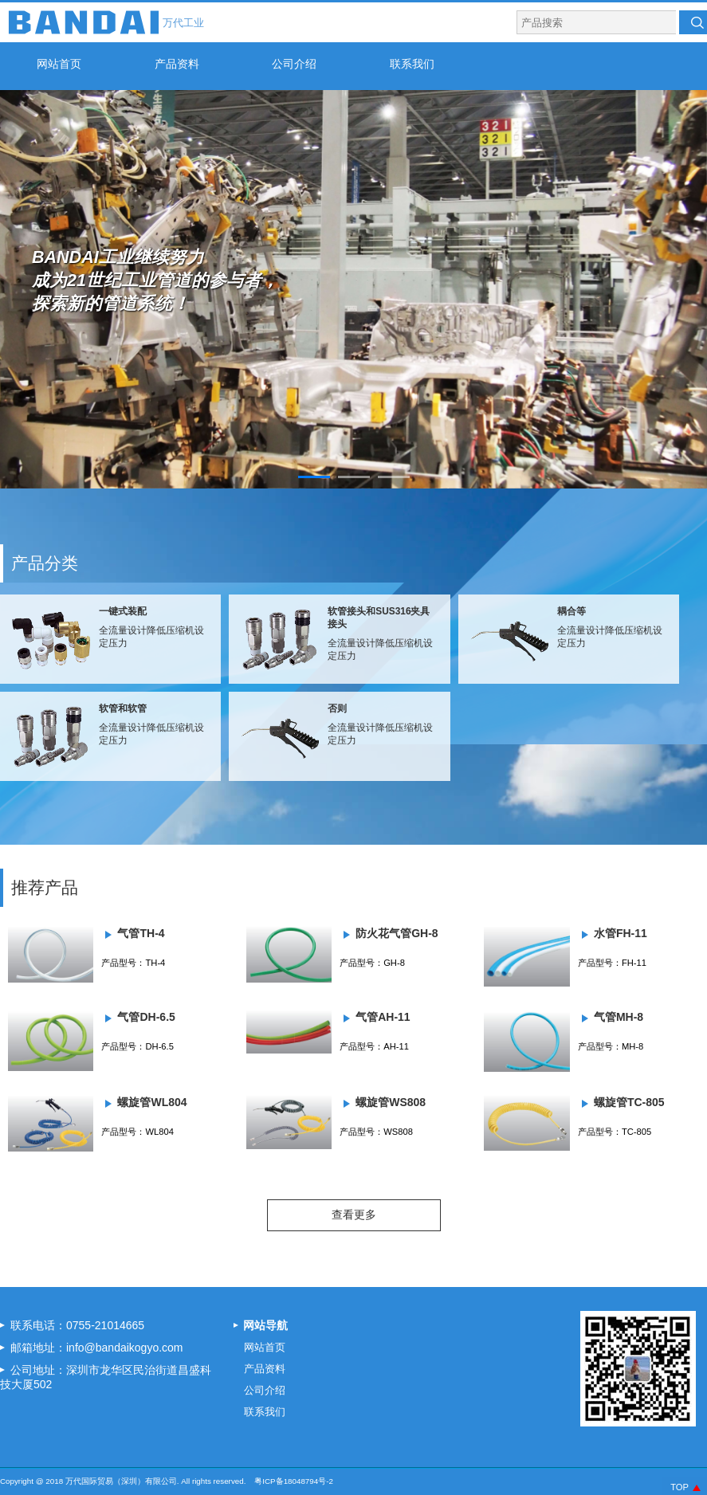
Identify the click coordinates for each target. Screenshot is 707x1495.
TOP (679, 1487)
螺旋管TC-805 (629, 1102)
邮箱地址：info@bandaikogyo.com (96, 1347)
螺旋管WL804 (152, 1102)
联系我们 (412, 63)
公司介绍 (294, 63)
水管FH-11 (620, 933)
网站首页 (59, 63)
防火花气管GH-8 (396, 933)
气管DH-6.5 (146, 1016)
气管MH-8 (618, 1016)
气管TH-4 (140, 933)
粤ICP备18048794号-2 (293, 1481)
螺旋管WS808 (390, 1102)
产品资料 (177, 63)
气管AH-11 (382, 1016)
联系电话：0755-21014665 (77, 1325)
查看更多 (354, 1214)
